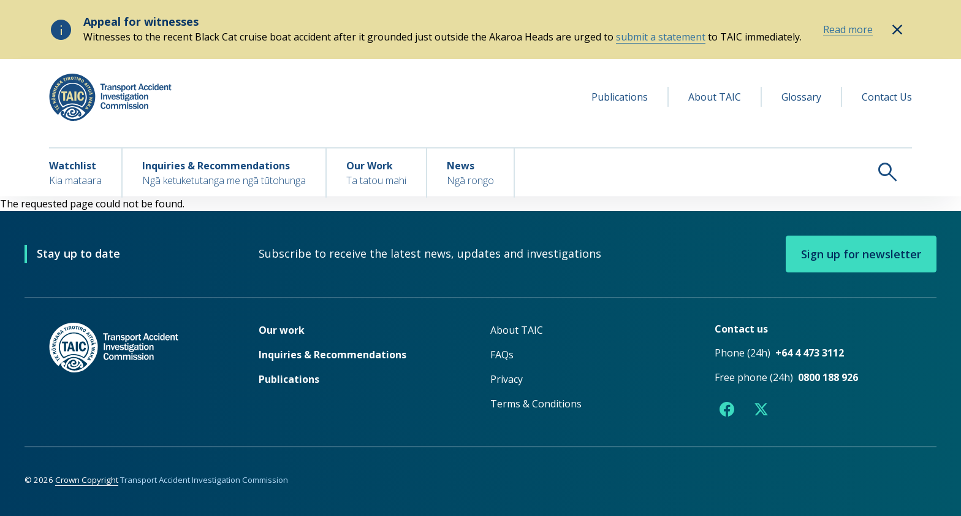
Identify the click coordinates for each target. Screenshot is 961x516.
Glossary (801, 97)
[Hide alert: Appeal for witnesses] (897, 29)
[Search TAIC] (713, 171)
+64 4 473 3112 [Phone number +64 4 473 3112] (809, 353)
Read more (848, 29)
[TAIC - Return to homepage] (135, 372)
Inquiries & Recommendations (332, 354)
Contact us (741, 329)
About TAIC (714, 97)
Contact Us (887, 97)
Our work (282, 330)
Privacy (506, 379)
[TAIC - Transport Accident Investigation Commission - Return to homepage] (110, 97)
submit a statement (660, 37)
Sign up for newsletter (861, 254)
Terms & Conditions (536, 403)
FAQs (502, 354)
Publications (619, 97)
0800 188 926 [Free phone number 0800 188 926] (828, 377)
